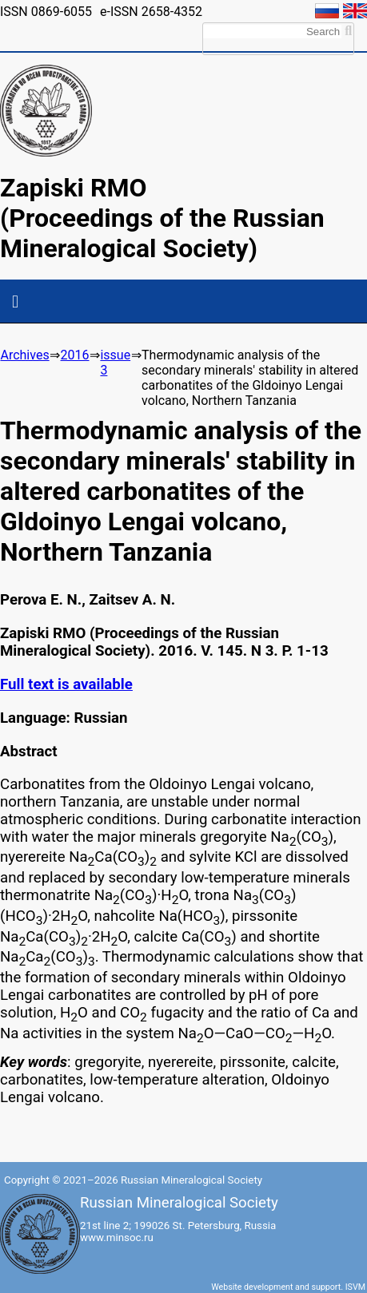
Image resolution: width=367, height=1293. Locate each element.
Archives (24, 355)
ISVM (355, 1287)
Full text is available (66, 684)
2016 (75, 355)
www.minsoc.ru (117, 1237)
